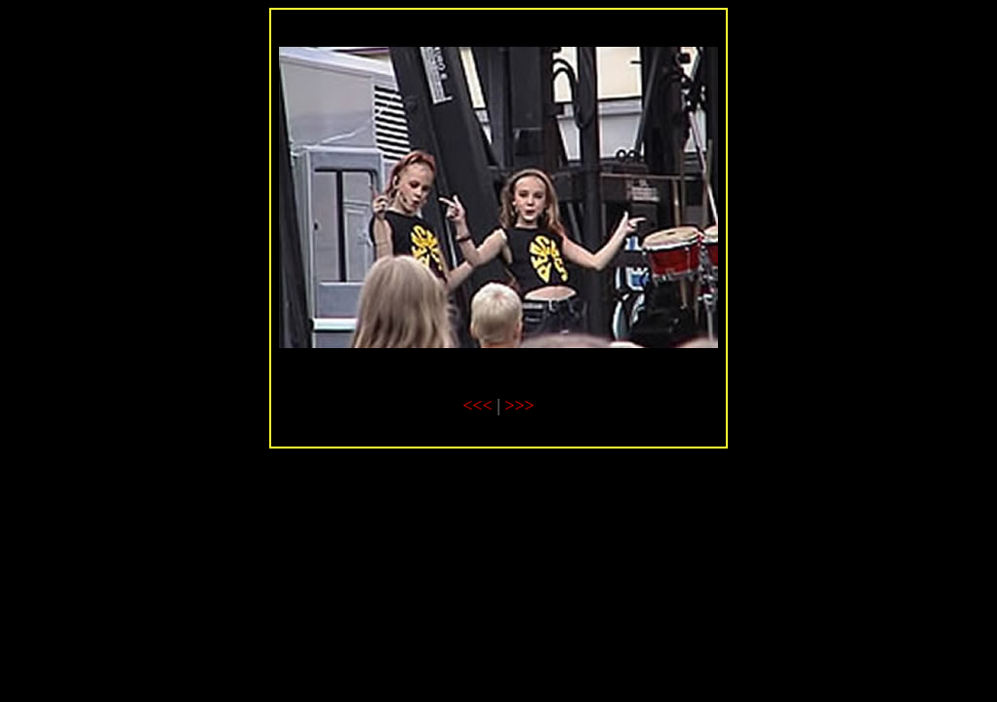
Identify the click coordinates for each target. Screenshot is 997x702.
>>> (519, 405)
